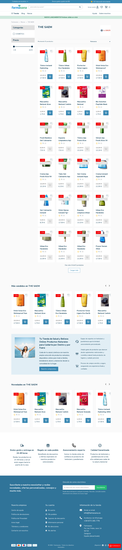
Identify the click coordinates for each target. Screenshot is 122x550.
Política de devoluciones (20, 514)
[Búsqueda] (55, 7)
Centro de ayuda (17, 510)
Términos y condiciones (19, 526)
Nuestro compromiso (48, 369)
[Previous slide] (105, 285)
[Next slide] (109, 285)
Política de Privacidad (19, 518)
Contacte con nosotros (19, 531)
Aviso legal (15, 522)
